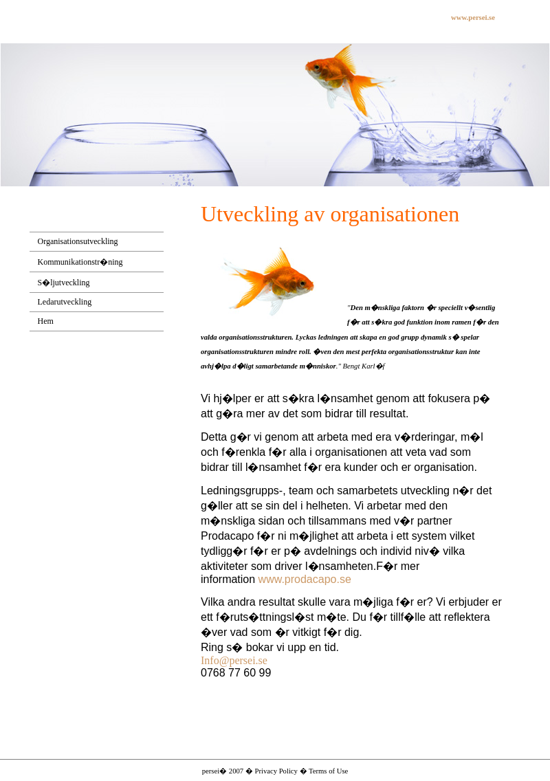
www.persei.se (473, 17)
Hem (46, 321)
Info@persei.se (234, 660)
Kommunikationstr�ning (80, 262)
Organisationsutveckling (78, 241)
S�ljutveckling (64, 282)
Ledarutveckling (65, 302)
